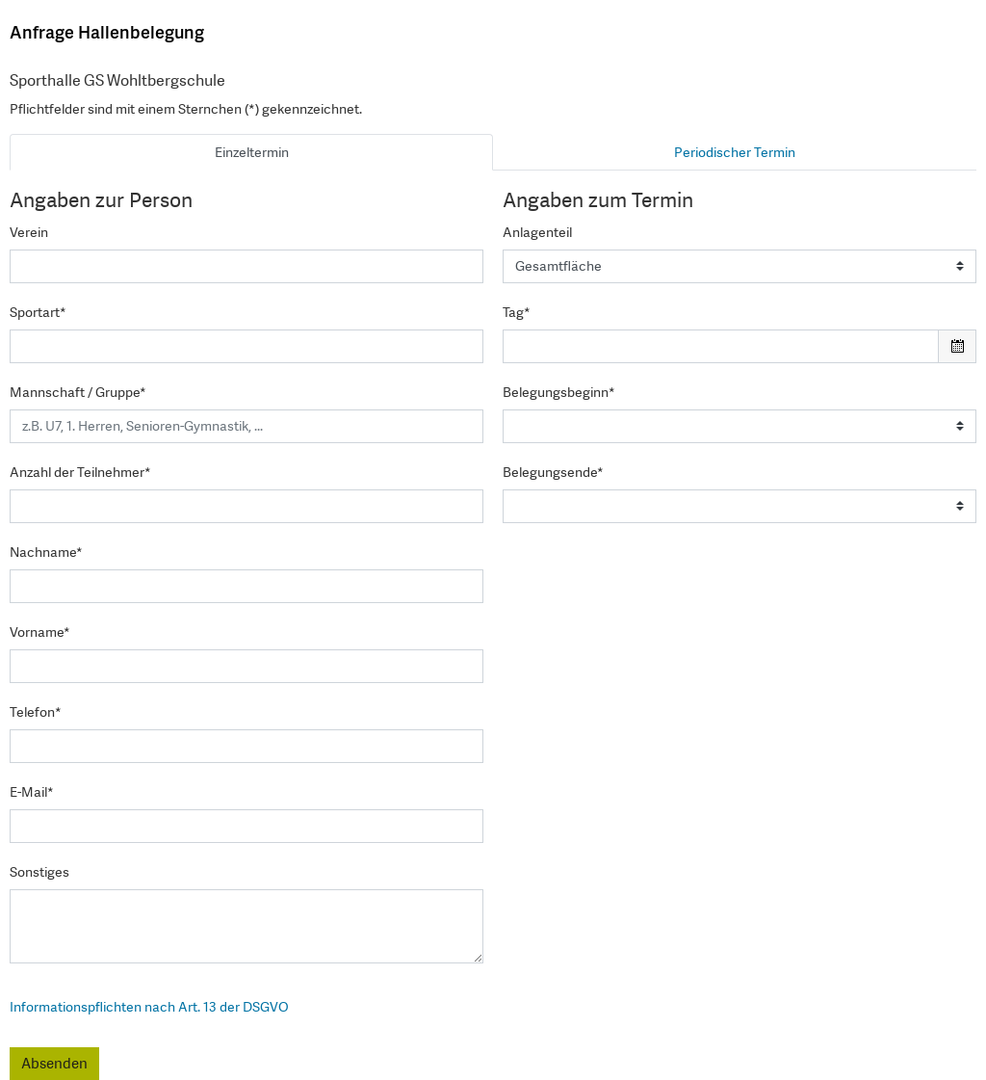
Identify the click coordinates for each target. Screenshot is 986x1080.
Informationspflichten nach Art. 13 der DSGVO (149, 1006)
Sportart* (38, 312)
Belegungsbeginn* (559, 392)
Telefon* (36, 712)
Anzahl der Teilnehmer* (80, 472)
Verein (29, 232)
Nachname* (46, 552)
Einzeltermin (252, 152)
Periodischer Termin (734, 152)
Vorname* (40, 632)
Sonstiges (39, 872)
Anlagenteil (537, 232)
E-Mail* (32, 792)
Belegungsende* (553, 472)
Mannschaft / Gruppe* (78, 392)
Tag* (517, 312)
